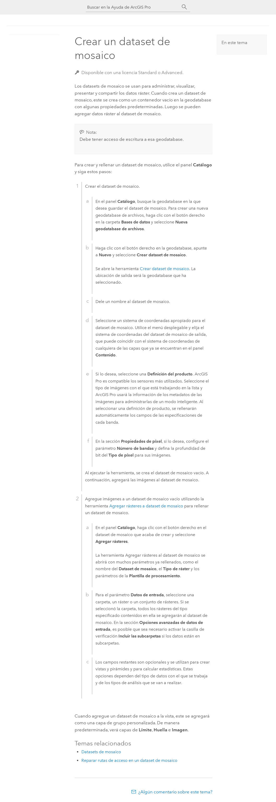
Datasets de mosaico (101, 751)
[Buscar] (184, 7)
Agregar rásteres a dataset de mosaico (146, 505)
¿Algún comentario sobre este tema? (175, 791)
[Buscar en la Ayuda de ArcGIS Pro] (133, 7)
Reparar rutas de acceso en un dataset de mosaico (129, 760)
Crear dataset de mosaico (164, 268)
